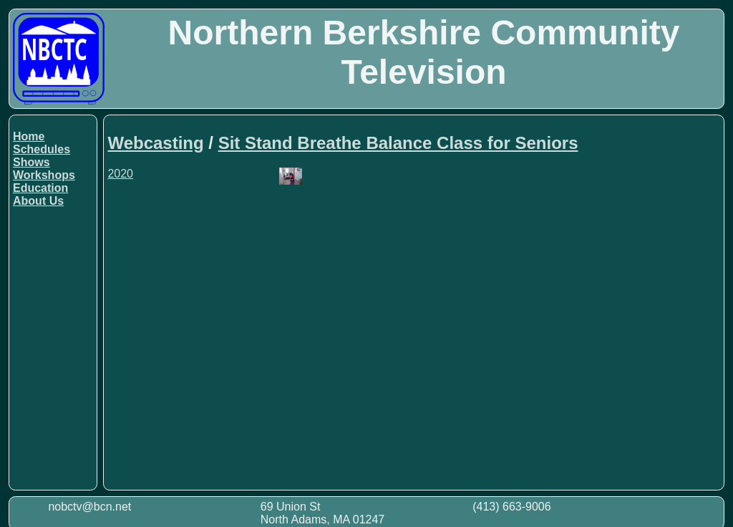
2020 (120, 174)
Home (28, 136)
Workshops (44, 175)
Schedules (41, 149)
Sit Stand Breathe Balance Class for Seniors (398, 143)
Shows (31, 162)
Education (40, 188)
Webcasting (155, 143)
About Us (38, 201)
